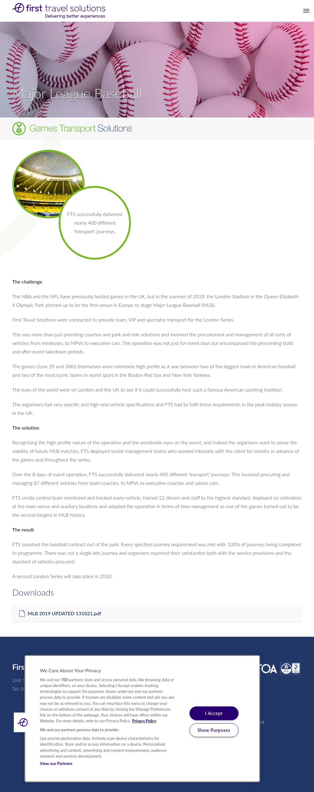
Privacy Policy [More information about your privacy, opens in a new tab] (144, 720)
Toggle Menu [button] (306, 11)
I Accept (214, 713)
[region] (142, 718)
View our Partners (56, 763)
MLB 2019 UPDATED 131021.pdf (64, 613)
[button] (23, 722)
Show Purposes (213, 730)
